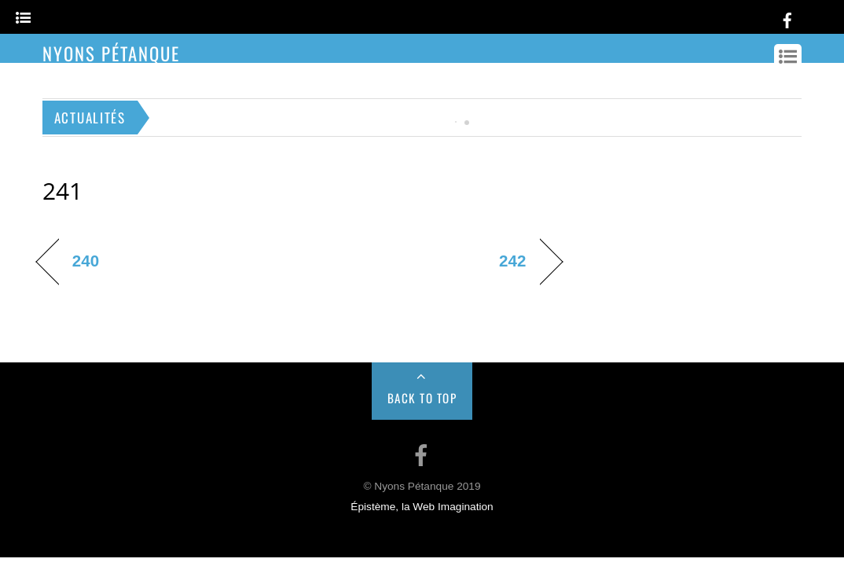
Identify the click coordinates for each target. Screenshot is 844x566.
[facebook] (787, 17)
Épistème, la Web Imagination (421, 507)
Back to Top (422, 397)
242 (512, 261)
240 (85, 261)
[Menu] (23, 18)
